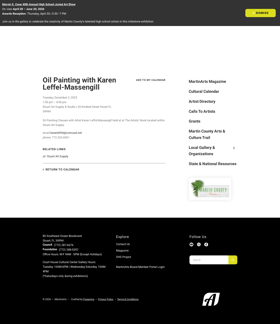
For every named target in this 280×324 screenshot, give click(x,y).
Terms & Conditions (128, 299)
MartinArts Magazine (207, 81)
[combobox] (208, 259)
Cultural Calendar (204, 91)
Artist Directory (202, 101)
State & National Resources (212, 164)
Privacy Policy (105, 299)
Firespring (88, 299)
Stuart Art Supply (57, 156)
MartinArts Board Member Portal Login (140, 267)
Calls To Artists (202, 111)
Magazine (122, 250)
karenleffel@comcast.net (66, 132)
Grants (194, 121)
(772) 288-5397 (68, 249)
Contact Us (123, 244)
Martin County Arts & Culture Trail (207, 134)
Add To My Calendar (151, 80)
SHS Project (123, 257)
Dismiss (260, 13)
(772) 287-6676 (63, 245)
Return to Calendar (62, 169)
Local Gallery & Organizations (213, 150)
